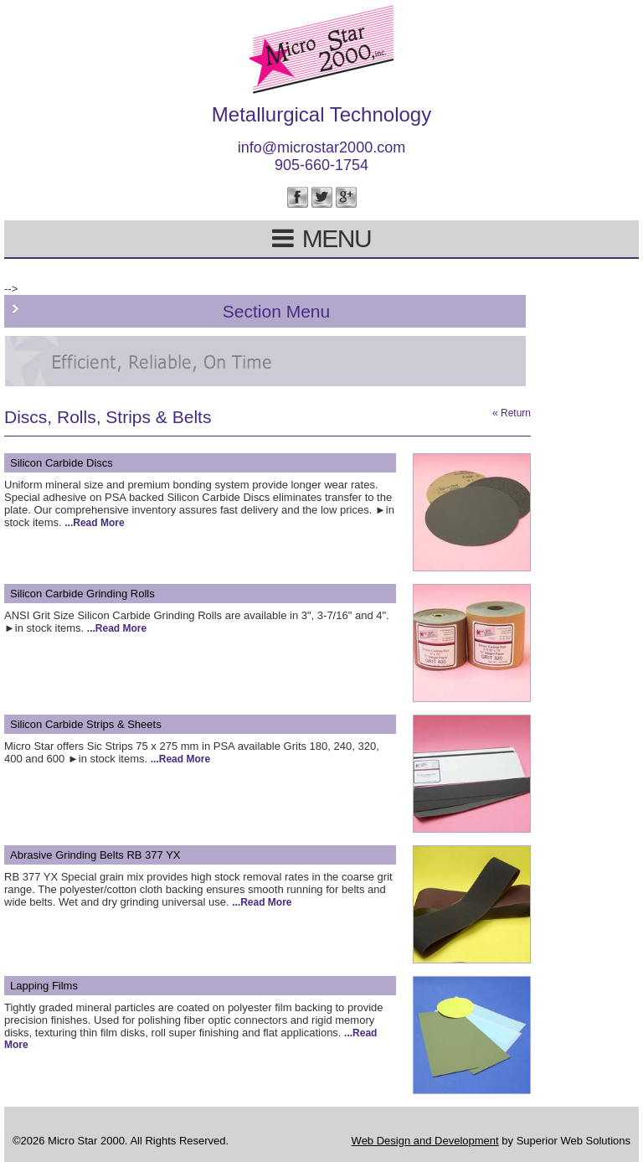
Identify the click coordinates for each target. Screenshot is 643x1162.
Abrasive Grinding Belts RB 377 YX (95, 855)
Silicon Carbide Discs (61, 463)
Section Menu (276, 311)
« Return (511, 413)
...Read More (94, 523)
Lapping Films (44, 985)
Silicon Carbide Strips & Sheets (86, 724)
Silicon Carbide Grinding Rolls (82, 593)
